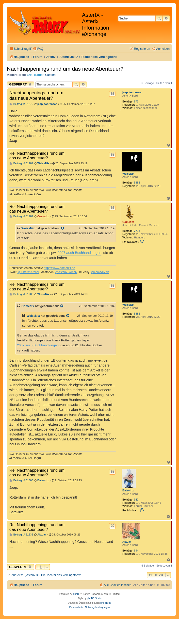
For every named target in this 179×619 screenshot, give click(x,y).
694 (136, 550)
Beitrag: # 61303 (21, 480)
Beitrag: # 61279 (21, 104)
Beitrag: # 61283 (21, 294)
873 (136, 101)
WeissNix (128, 173)
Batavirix (128, 490)
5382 (137, 182)
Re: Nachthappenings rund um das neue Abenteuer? (37, 155)
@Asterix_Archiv (66, 272)
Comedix (128, 221)
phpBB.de (105, 603)
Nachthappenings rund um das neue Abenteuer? (65, 69)
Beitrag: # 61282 (21, 216)
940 (136, 499)
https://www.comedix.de (59, 268)
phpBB (77, 594)
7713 (137, 230)
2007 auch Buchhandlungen (79, 253)
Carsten (50, 75)
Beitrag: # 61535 (21, 534)
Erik (30, 75)
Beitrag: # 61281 (21, 163)
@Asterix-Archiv (28, 272)
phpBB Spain (94, 598)
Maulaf (38, 75)
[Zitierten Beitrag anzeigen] (63, 228)
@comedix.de (100, 272)
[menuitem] (38, 49)
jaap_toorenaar (132, 92)
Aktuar (126, 541)
